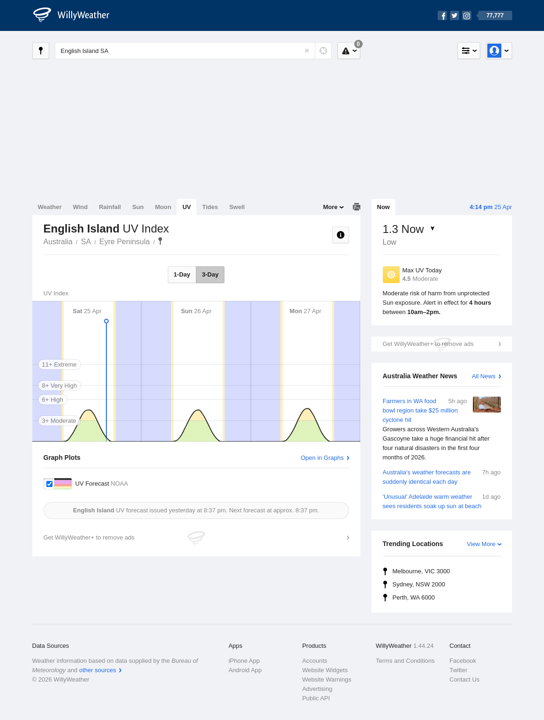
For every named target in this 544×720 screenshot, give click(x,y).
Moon (163, 206)
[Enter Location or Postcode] (193, 50)
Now (383, 206)
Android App (245, 670)
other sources (97, 670)
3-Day (210, 274)
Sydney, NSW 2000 (419, 584)
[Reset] (307, 50)
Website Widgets (325, 670)
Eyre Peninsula (124, 242)
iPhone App (244, 660)
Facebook (462, 660)
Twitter (458, 670)
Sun (138, 206)
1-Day (182, 274)
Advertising (317, 688)
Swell (237, 206)
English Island (160, 241)
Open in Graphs (322, 457)
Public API (316, 698)
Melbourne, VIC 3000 (421, 571)
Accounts (314, 660)
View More (481, 544)
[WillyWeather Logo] (76, 15)
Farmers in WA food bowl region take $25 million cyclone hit (442, 429)
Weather (50, 206)
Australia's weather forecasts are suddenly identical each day (442, 476)
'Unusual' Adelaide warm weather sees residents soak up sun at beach (442, 501)
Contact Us (464, 679)
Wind (80, 206)
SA (86, 242)
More (330, 206)
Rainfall (110, 206)
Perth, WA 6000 (414, 597)
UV (186, 206)
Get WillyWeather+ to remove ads (428, 343)
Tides (210, 206)
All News (484, 376)
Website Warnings (326, 679)
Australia (58, 242)
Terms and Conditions (405, 660)
